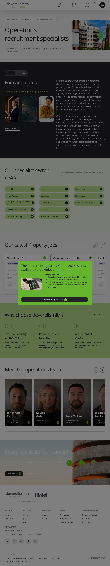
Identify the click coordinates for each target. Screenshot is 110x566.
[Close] (89, 263)
